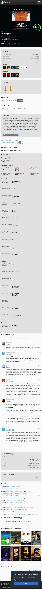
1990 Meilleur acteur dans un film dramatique (19, 495)
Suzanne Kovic (15, 254)
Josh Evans (7, 217)
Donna (16, 174)
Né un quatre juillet (14, 132)
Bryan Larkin (6, 168)
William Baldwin (7, 173)
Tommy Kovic (15, 218)
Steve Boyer (14, 232)
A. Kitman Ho (35, 465)
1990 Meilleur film (12, 505)
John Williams (35, 463)
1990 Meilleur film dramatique (16, 493)
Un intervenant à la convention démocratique (16, 294)
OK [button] (26, 583)
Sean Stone (7, 315)
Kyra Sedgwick (21, 173)
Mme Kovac (32, 174)
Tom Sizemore (5, 210)
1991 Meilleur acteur (12, 511)
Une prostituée (15, 239)
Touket (8, 344)
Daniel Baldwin (8, 195)
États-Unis (17, 44)
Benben (8, 367)
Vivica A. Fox (7, 239)
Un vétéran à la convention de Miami (16, 287)
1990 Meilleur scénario (14, 491)
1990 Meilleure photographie (15, 502)
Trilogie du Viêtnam (7, 142)
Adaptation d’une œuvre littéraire (10, 134)
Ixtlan (37, 477)
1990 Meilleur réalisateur (13, 488)
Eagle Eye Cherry (6, 286)
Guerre (10, 43)
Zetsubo (8, 401)
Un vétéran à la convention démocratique (15, 197)
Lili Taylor (7, 307)
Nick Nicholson (5, 325)
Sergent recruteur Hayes (16, 182)
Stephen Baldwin (36, 168)
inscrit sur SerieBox (26, 338)
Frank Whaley (8, 224)
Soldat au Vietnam (5, 174)
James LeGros (5, 203)
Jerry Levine (7, 232)
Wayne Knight (8, 293)
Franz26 (8, 354)
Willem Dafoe (8, 188)
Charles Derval (10, 381)
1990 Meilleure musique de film (15, 507)
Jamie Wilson (15, 308)
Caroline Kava (35, 173)
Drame (6, 43)
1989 (2, 32)
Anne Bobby (7, 253)
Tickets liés (38, 570)
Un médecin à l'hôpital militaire (17, 280)
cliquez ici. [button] (16, 580)
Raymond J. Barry (19, 168)
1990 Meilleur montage (13, 486)
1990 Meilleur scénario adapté (15, 500)
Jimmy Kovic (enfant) (17, 315)
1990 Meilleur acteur (13, 509)
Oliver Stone (10, 38)
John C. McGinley (5, 301)
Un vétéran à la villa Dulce (16, 211)
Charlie (13, 188)
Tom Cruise (8, 41)
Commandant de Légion (16, 248)
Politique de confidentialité (7, 587)
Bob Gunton (7, 278)
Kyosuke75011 (10, 430)
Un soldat (14, 325)
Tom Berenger (5, 181)
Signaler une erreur (31, 570)
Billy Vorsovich (33, 169)
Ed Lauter (6, 246)
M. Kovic (17, 170)
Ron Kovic (16, 39)
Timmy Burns (15, 225)
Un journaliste (15, 271)
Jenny (13, 264)
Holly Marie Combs (6, 264)
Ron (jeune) (3, 169)
